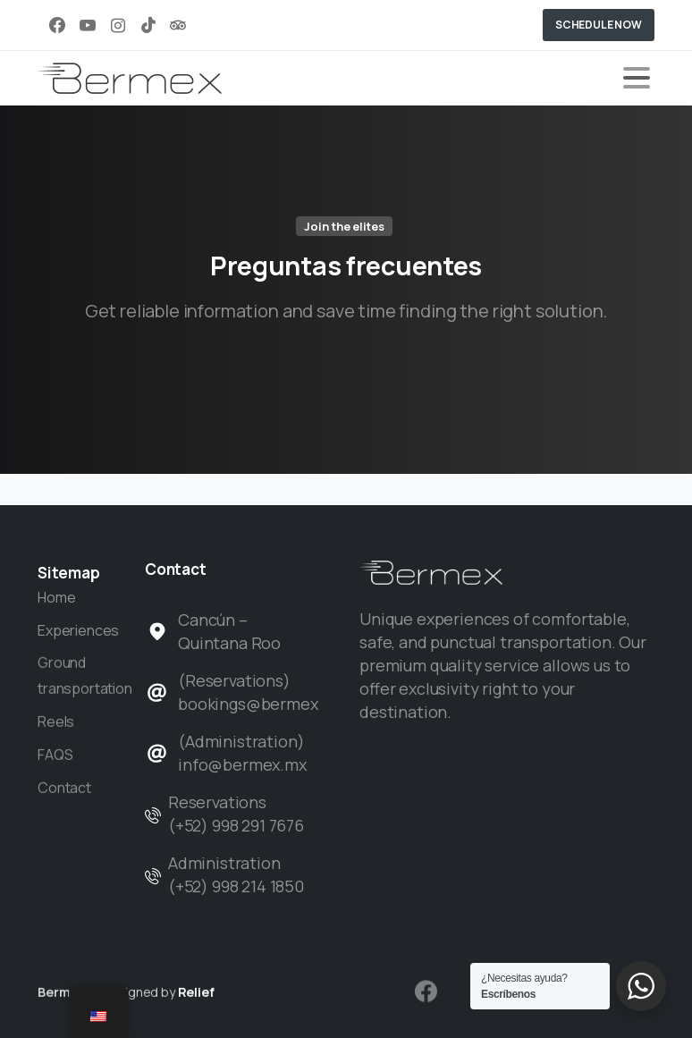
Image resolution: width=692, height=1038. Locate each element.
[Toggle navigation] (636, 78)
